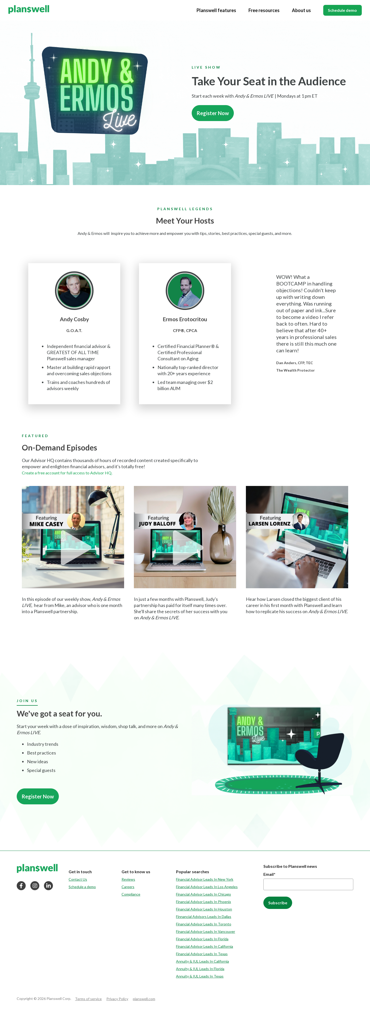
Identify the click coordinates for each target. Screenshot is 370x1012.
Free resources (261, 10)
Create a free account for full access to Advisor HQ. (67, 472)
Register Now (213, 113)
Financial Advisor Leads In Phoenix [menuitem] (203, 901)
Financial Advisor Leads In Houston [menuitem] (204, 909)
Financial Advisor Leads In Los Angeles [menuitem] (207, 887)
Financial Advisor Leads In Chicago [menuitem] (203, 894)
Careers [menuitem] (128, 887)
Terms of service (88, 999)
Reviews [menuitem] (128, 879)
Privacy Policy (117, 999)
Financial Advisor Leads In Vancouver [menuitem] (205, 931)
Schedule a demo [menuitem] (82, 887)
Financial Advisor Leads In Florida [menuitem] (202, 939)
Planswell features (213, 10)
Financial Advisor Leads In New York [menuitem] (204, 879)
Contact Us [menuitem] (78, 879)
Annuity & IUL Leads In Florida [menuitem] (200, 969)
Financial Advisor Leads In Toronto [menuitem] (203, 924)
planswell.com (144, 999)
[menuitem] (82, 871)
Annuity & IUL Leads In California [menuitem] (202, 961)
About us (298, 10)
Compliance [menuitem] (131, 894)
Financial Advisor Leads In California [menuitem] (204, 946)
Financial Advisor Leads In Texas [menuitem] (202, 954)
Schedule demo (341, 10)
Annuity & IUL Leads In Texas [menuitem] (200, 976)
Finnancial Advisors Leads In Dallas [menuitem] (203, 916)
